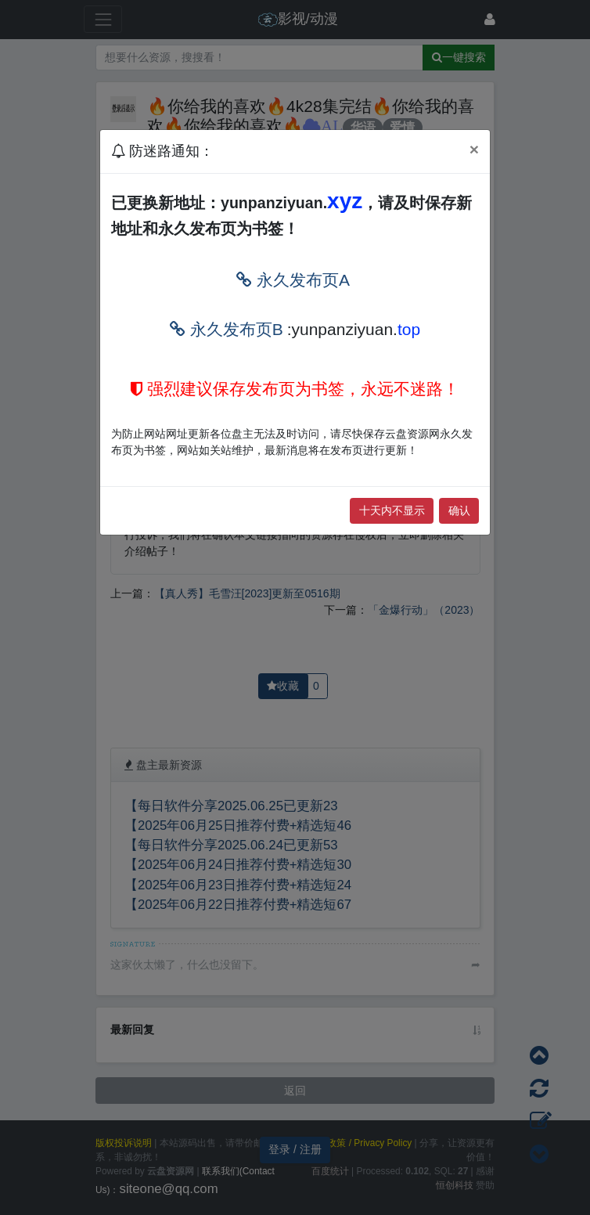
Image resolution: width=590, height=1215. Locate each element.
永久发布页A (293, 280)
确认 (459, 510)
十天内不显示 (392, 510)
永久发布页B (226, 329)
